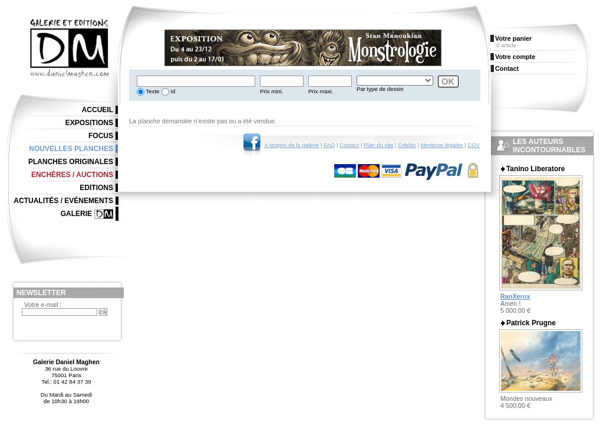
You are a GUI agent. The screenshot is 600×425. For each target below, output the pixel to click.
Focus (100, 136)
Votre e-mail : (43, 304)
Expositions (89, 123)
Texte (151, 91)
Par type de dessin (380, 89)
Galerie (76, 214)
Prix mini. (271, 91)
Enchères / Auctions (72, 175)
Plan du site (378, 145)
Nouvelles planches (71, 149)
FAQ (329, 145)
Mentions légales (441, 145)
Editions (96, 188)
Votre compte (515, 56)
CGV (473, 145)
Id (172, 91)
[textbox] (196, 81)
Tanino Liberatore (535, 169)
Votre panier (513, 38)
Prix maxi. (320, 91)
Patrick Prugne (531, 323)
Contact (349, 145)
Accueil (97, 110)
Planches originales (70, 162)
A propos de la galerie (292, 145)
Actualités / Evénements (63, 201)
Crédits (407, 145)
